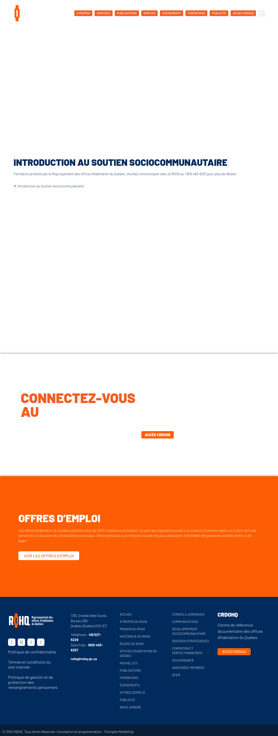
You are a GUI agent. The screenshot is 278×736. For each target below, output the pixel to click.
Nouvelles (128, 663)
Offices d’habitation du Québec (138, 653)
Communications (185, 622)
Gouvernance (183, 660)
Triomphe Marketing (118, 732)
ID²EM (176, 675)
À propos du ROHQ (133, 622)
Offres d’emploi (132, 692)
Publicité (127, 700)
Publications (130, 670)
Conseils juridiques (188, 614)
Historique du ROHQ (135, 636)
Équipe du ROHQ (132, 644)
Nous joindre (130, 707)
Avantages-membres (188, 668)
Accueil (22, 77)
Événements (130, 685)
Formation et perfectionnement (187, 650)
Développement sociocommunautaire (189, 631)
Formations (40, 77)
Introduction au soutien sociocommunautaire (50, 186)
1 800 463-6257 (195, 174)
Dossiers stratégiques (190, 641)
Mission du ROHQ (132, 629)
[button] (261, 13)
